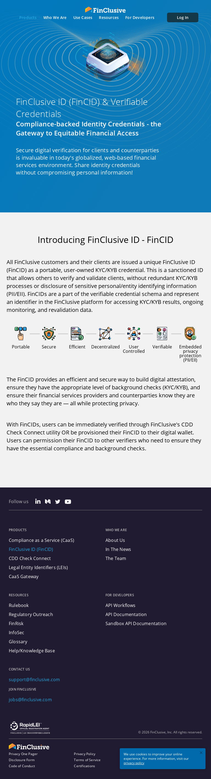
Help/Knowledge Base (32, 651)
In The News (118, 549)
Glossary (18, 642)
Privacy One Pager (23, 754)
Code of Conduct (22, 766)
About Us (115, 540)
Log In (182, 17)
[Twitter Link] (57, 502)
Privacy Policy (84, 754)
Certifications (84, 766)
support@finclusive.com (34, 680)
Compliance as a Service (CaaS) (41, 540)
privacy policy (134, 763)
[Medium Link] (48, 502)
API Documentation (126, 614)
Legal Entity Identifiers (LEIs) (38, 567)
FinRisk (16, 623)
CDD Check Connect (30, 558)
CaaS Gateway (23, 576)
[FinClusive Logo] (105, 10)
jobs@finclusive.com (30, 700)
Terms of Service (87, 760)
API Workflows (121, 605)
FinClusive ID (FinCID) (31, 549)
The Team (116, 558)
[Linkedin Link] (38, 502)
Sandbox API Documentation (136, 623)
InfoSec (16, 633)
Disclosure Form (22, 760)
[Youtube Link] (68, 502)
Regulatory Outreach (31, 614)
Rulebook (19, 605)
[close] (201, 753)
